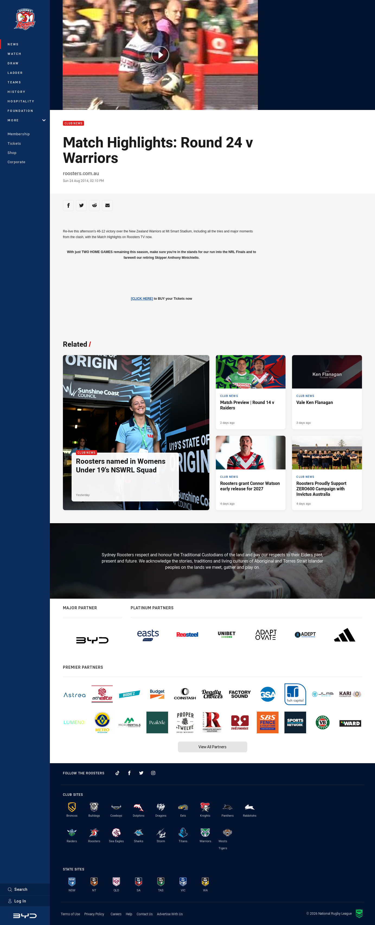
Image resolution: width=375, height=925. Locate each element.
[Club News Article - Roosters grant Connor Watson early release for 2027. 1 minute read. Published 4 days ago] (251, 473)
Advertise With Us (170, 914)
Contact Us (145, 914)
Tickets (14, 143)
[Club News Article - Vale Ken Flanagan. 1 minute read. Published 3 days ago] (327, 392)
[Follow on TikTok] (117, 773)
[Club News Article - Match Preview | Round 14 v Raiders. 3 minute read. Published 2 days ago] (251, 392)
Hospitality (21, 101)
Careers (116, 914)
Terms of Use (70, 914)
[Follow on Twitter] (141, 773)
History (16, 92)
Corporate (16, 161)
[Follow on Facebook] (129, 773)
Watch (15, 54)
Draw (13, 63)
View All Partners (212, 746)
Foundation (21, 111)
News (13, 44)
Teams (14, 82)
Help (129, 914)
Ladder (15, 73)
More (27, 120)
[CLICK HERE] (142, 299)
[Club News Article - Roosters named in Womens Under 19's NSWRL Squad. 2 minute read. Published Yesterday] (136, 432)
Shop (12, 152)
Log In (17, 901)
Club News (73, 123)
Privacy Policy (94, 914)
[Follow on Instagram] (153, 773)
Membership (19, 133)
